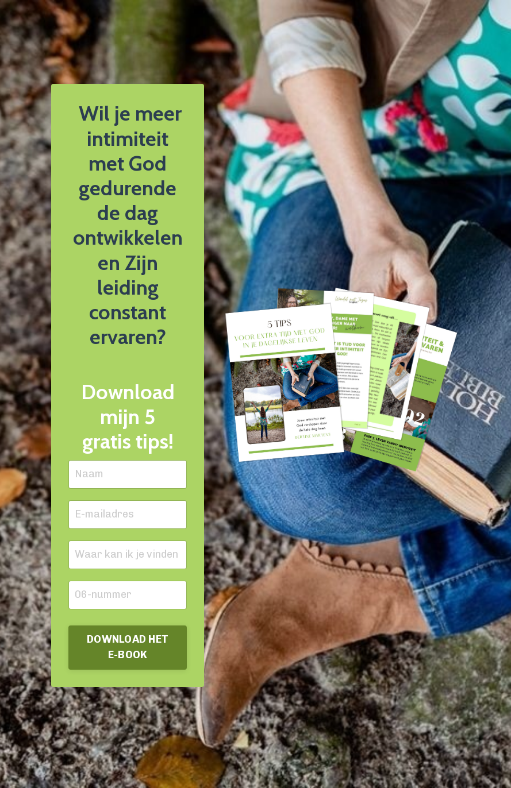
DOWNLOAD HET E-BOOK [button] (127, 647)
